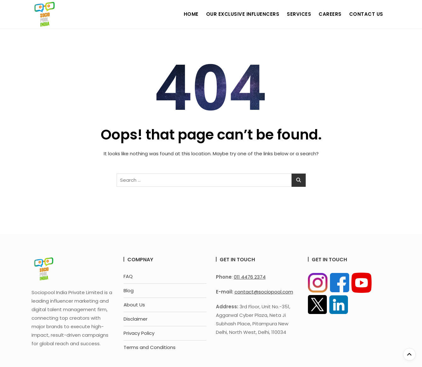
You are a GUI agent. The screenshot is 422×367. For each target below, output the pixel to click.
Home (191, 14)
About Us (134, 304)
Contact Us (366, 14)
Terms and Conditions (150, 347)
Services (299, 14)
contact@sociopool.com (263, 291)
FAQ (128, 276)
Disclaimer (135, 319)
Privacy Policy (139, 333)
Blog (129, 290)
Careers (330, 14)
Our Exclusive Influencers (243, 14)
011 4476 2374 (250, 277)
